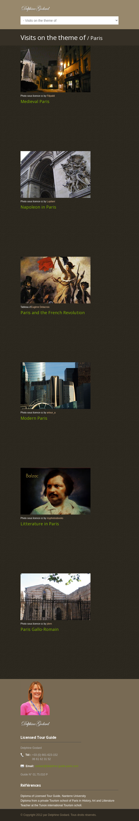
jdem (49, 623)
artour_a (51, 412)
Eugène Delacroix (40, 307)
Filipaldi (51, 96)
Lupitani (51, 201)
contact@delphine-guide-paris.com (56, 766)
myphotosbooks (55, 518)
